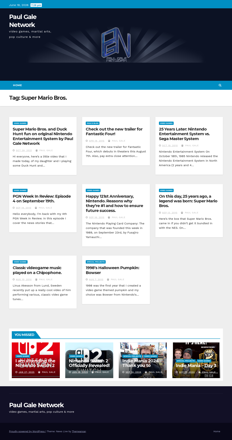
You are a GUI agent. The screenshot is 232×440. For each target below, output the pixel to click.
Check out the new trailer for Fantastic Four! (114, 131)
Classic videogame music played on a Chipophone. (37, 270)
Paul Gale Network (36, 405)
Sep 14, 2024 (133, 372)
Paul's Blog (92, 123)
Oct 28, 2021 (24, 150)
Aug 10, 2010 (24, 279)
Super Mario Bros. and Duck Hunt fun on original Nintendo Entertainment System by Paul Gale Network (43, 136)
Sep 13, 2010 (169, 212)
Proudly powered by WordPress (27, 431)
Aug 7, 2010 (96, 279)
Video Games (20, 123)
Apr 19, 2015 (96, 141)
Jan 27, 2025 (27, 372)
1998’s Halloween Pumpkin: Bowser (112, 270)
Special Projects (96, 262)
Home (17, 85)
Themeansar (79, 431)
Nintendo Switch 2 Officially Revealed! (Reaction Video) (89, 365)
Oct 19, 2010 (170, 145)
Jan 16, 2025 (80, 372)
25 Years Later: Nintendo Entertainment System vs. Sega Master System (184, 134)
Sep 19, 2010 (23, 208)
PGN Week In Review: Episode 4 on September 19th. (42, 198)
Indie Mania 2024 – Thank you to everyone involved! (142, 365)
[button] (220, 85)
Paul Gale (44, 150)
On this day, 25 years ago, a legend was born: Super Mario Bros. (188, 201)
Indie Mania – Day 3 (196, 365)
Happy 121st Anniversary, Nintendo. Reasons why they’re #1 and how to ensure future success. (114, 203)
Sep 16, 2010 (96, 217)
